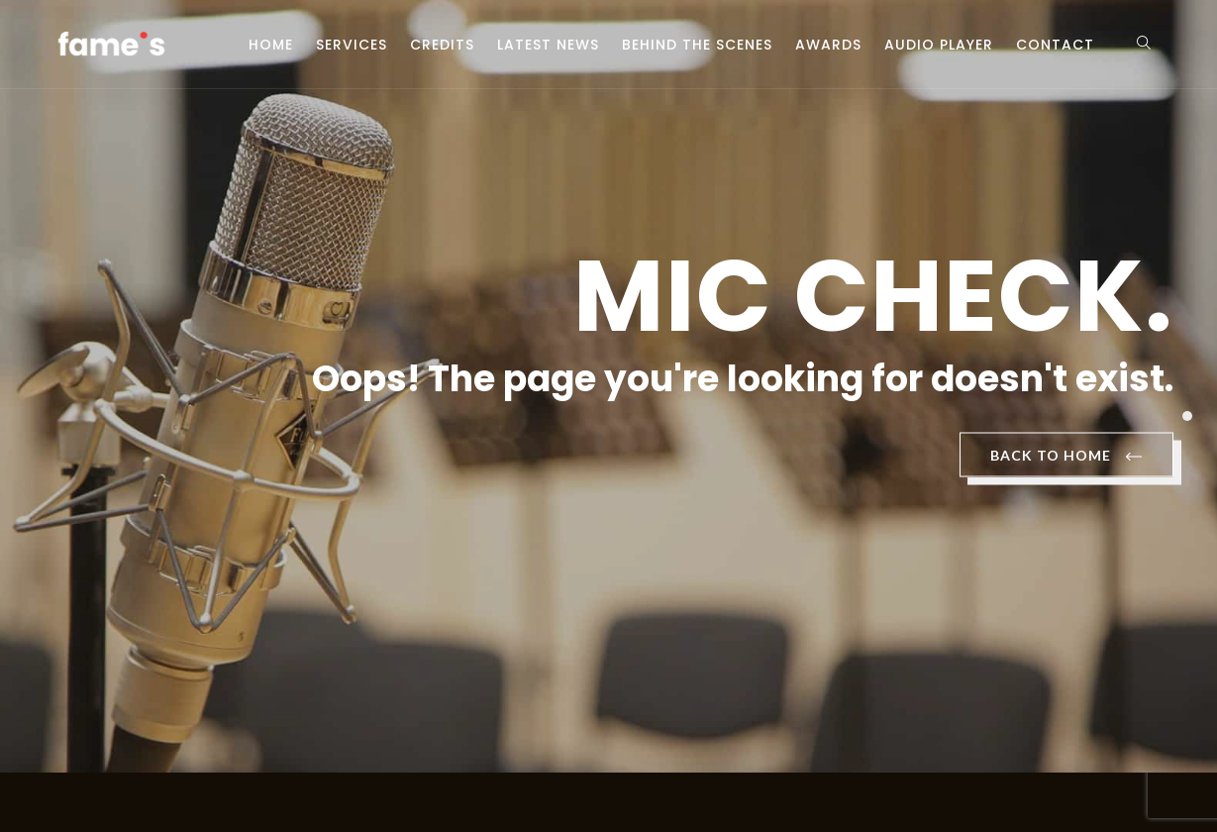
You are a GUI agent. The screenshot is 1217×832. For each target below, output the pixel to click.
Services (351, 44)
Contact (1055, 44)
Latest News (548, 44)
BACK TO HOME (1066, 457)
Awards (828, 44)
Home (271, 44)
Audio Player (938, 44)
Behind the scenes (697, 44)
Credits (442, 44)
